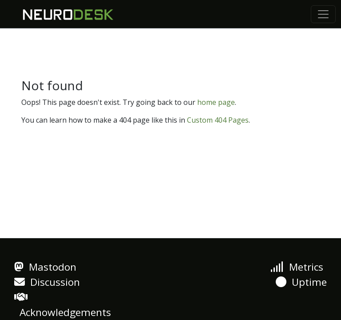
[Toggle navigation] (323, 14)
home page (216, 102)
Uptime (301, 282)
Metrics (296, 267)
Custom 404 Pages (218, 120)
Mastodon (45, 267)
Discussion (47, 282)
